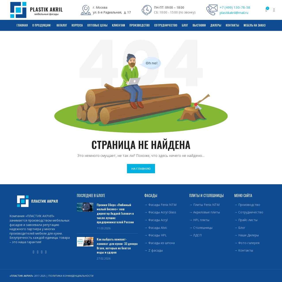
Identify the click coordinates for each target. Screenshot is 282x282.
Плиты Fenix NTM (206, 205)
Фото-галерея (248, 243)
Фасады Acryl (158, 220)
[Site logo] (36, 10)
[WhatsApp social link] (38, 252)
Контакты (245, 250)
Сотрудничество (250, 212)
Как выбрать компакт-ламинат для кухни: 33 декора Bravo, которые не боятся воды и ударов (117, 245)
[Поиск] (273, 10)
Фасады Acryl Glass (162, 212)
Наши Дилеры (248, 235)
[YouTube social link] (34, 252)
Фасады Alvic (157, 228)
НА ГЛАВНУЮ (141, 169)
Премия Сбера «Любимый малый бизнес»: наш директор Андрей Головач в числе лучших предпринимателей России (115, 213)
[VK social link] (42, 252)
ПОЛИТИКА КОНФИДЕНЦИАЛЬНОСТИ (70, 275)
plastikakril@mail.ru (234, 12)
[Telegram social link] (46, 252)
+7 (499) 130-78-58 (235, 7)
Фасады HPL (157, 235)
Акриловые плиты (206, 212)
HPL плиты (201, 220)
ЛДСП (197, 235)
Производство (249, 205)
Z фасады (155, 250)
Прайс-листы (247, 220)
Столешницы (202, 228)
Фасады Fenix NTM (162, 205)
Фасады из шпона (161, 243)
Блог (241, 228)
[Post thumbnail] (85, 216)
